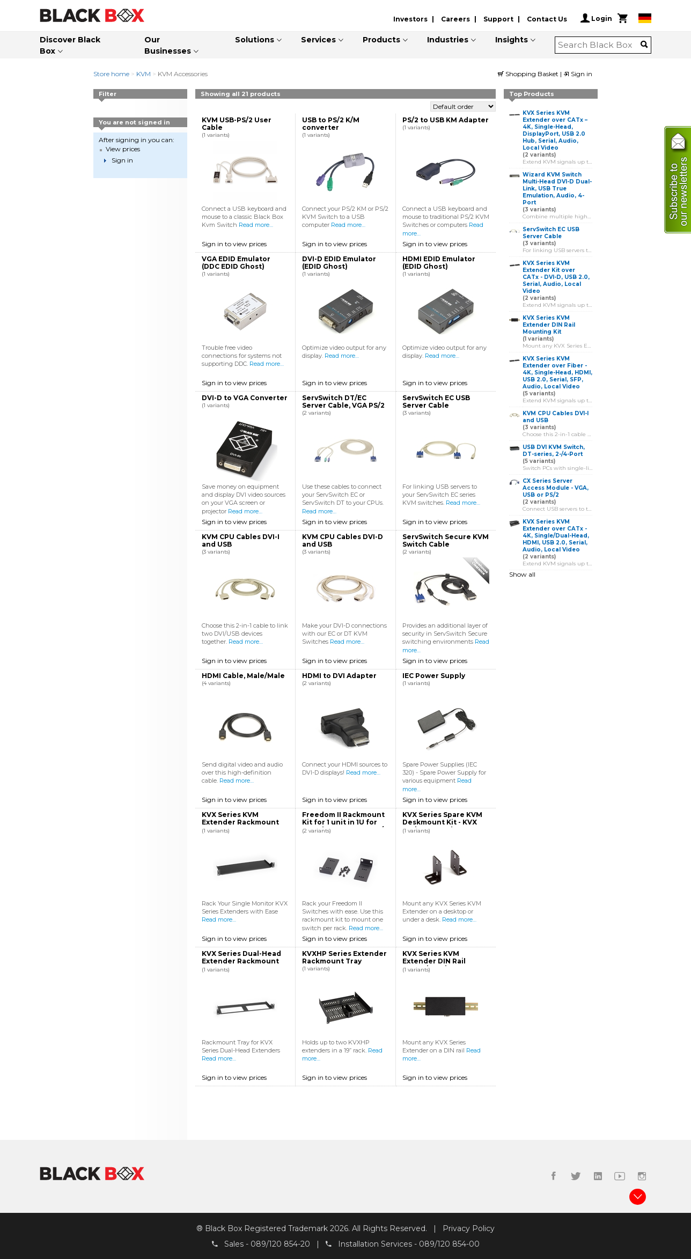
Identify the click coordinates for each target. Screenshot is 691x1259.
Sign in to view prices (234, 244)
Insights (511, 40)
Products (381, 40)
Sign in (577, 74)
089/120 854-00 (449, 1243)
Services (318, 40)
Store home (111, 74)
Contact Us (547, 19)
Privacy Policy (469, 1228)
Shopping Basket (529, 74)
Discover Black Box (70, 45)
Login (596, 18)
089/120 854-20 (280, 1243)
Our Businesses (167, 45)
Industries (447, 40)
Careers (455, 19)
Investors (410, 19)
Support (498, 19)
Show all (522, 574)
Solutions (254, 40)
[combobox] (599, 45)
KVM (143, 74)
